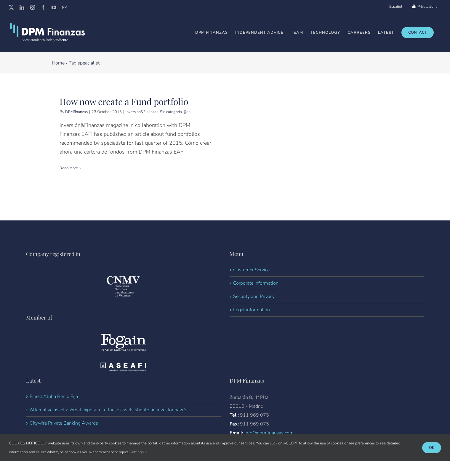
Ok (431, 447)
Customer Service (251, 280)
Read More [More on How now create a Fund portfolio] (69, 168)
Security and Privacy (254, 307)
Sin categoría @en (175, 112)
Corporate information (255, 293)
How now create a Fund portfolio (124, 102)
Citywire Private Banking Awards (64, 433)
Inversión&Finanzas (142, 112)
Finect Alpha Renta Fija (54, 407)
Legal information (251, 320)
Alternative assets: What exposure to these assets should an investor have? (108, 420)
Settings (138, 452)
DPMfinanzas (76, 112)
